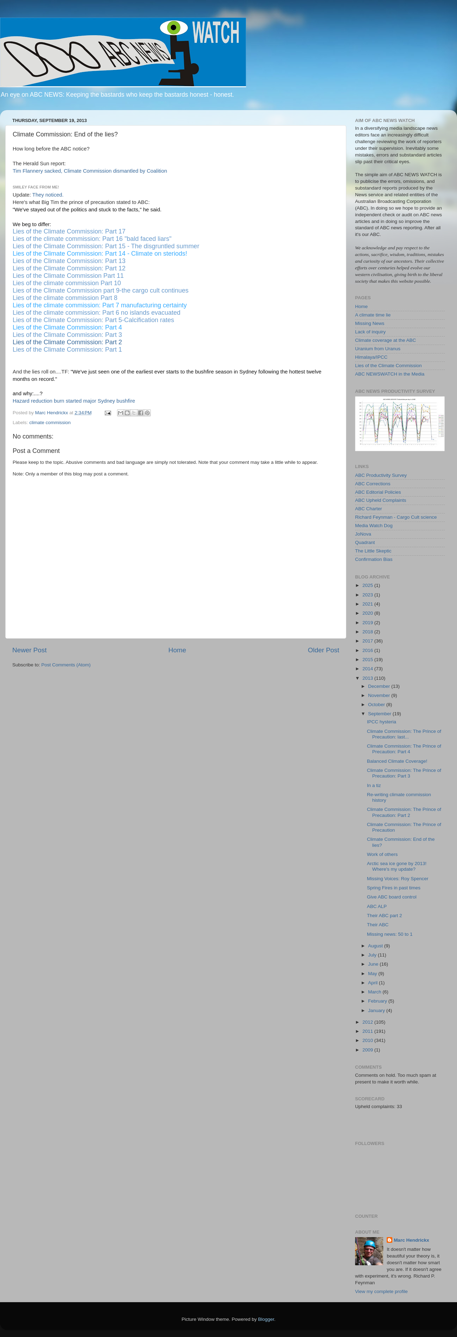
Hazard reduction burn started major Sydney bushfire (74, 401)
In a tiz (374, 785)
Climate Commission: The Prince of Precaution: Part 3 (404, 773)
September (380, 713)
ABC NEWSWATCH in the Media (389, 374)
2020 (368, 613)
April (373, 982)
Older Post (323, 650)
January (377, 1010)
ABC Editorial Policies (378, 492)
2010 (368, 1040)
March (375, 991)
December (379, 686)
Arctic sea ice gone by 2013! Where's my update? (397, 866)
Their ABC (378, 924)
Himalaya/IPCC (371, 357)
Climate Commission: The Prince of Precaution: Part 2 (404, 812)
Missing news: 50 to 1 (390, 934)
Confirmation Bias (374, 559)
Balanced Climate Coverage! (397, 761)
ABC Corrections (373, 483)
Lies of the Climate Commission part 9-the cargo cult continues (100, 290)
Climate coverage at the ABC (385, 340)
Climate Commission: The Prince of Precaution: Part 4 (404, 748)
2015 (368, 659)
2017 (368, 641)
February (378, 1001)
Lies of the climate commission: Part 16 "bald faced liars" (92, 238)
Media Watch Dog (374, 525)
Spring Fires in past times (393, 887)
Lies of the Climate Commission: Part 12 (69, 268)
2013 (368, 678)
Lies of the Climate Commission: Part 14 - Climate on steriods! (100, 253)
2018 (368, 631)
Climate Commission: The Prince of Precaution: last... (404, 734)
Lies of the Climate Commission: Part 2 (67, 342)
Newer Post (29, 650)
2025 (368, 585)
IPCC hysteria (381, 721)
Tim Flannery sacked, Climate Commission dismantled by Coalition (90, 171)
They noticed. (48, 195)
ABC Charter (368, 508)
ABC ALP (377, 906)
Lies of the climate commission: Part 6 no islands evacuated (96, 312)
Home (177, 650)
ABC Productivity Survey (381, 475)
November (379, 695)
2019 (368, 622)
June (374, 964)
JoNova (363, 534)
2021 (368, 604)
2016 (368, 650)
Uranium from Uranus (377, 348)
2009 (368, 1050)
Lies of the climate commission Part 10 (67, 283)
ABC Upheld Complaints (380, 500)
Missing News (369, 323)
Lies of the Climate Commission (388, 365)
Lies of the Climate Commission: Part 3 (67, 334)
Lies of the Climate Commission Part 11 (68, 275)
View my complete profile (381, 1291)
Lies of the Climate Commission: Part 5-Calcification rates (93, 320)
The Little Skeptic (373, 551)
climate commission (50, 422)
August (376, 945)
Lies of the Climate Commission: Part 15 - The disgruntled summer (106, 246)
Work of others (382, 854)
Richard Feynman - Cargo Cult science (396, 517)
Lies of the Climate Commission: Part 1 (67, 349)
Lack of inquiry (370, 331)
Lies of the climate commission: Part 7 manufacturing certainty (100, 305)
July (373, 955)
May (373, 973)
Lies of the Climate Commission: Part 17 (69, 231)
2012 (368, 1022)
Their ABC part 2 (384, 915)
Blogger (266, 1319)
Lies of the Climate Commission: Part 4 (67, 327)
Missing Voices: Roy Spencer (398, 878)
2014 (368, 668)
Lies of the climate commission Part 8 (65, 297)
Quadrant (365, 542)
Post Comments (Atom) (66, 664)
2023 (368, 594)
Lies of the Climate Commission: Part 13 (69, 260)
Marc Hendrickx (411, 1240)
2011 (368, 1031)
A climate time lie (373, 315)
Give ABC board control (392, 897)
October (377, 704)
